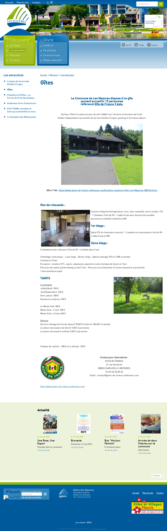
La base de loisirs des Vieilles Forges (18, 82)
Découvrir (20, 40)
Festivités (14, 55)
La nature (14, 60)
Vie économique (51, 55)
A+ (51, 2)
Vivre (48, 40)
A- (48, 3)
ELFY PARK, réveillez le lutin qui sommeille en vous (21, 110)
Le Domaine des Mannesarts (21, 117)
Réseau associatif (52, 60)
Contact (36, 2)
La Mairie (48, 45)
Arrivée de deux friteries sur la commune (147, 443)
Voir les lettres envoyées (31, 497)
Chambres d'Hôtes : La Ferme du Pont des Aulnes (20, 96)
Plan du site (23, 2)
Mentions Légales (100, 529)
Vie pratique (49, 50)
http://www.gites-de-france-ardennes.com (62, 386)
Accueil (9, 2)
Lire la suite (44, 450)
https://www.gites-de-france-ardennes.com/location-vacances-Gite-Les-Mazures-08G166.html (108, 190)
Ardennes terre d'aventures (21, 103)
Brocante (76, 440)
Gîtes (10, 90)
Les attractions (17, 50)
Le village (14, 45)
